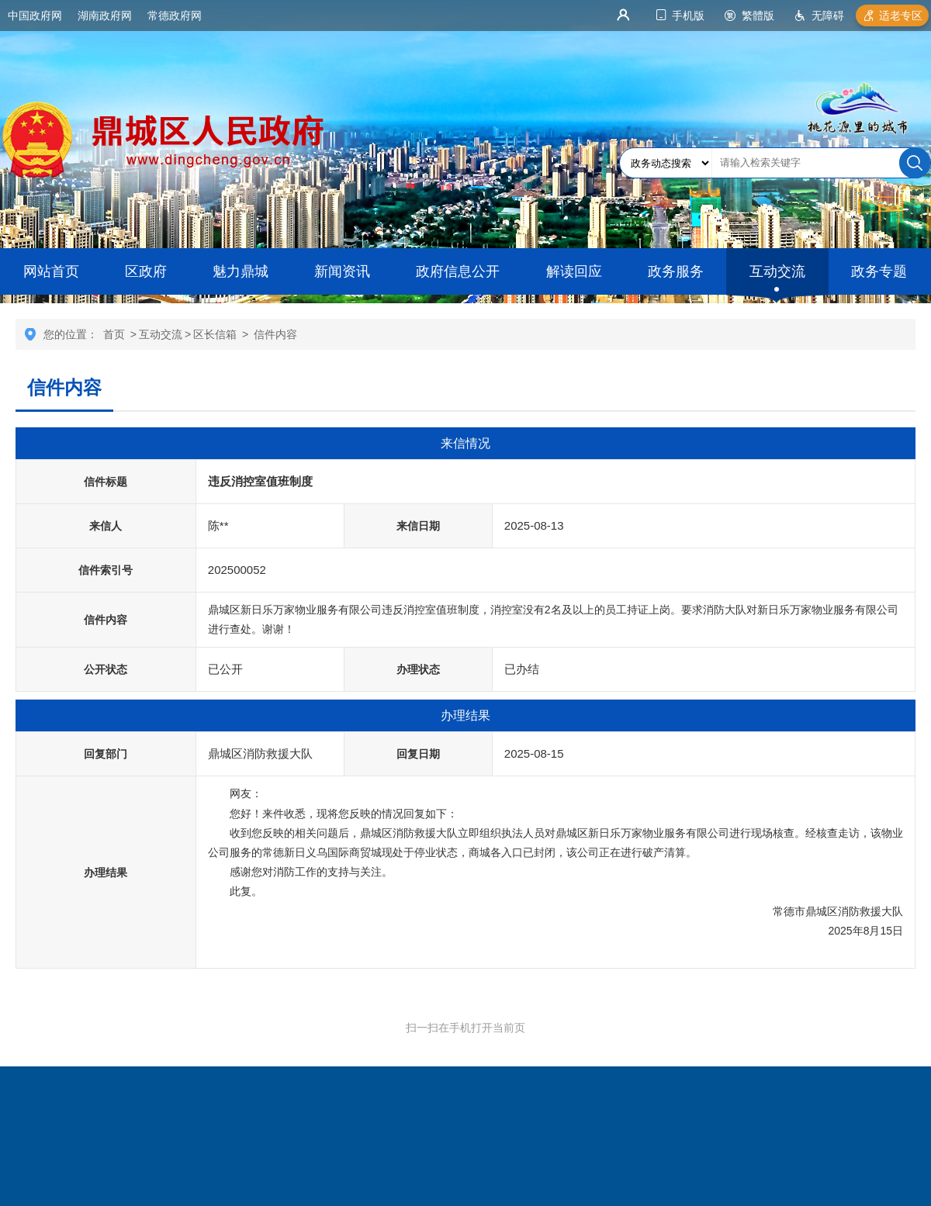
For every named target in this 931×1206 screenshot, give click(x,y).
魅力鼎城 (240, 271)
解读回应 (574, 271)
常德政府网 (174, 15)
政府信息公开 (458, 271)
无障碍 (828, 15)
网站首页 (51, 271)
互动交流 (777, 271)
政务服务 (676, 271)
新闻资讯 (342, 271)
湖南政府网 (105, 15)
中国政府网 (35, 15)
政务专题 (879, 271)
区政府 (146, 271)
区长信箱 (215, 334)
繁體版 (758, 15)
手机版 (688, 15)
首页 (114, 334)
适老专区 (900, 15)
